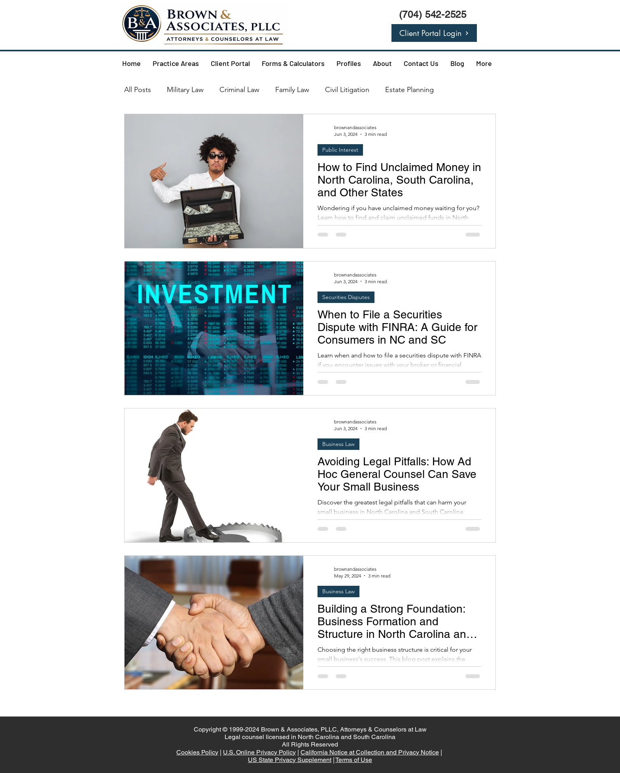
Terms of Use (353, 760)
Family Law (292, 89)
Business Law (338, 444)
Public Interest (340, 149)
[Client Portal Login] (434, 33)
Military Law (185, 89)
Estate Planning (409, 89)
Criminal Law (239, 89)
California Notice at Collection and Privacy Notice (370, 752)
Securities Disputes (346, 297)
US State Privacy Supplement (289, 760)
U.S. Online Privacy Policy (259, 752)
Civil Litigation (347, 89)
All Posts (137, 89)
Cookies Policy (197, 752)
